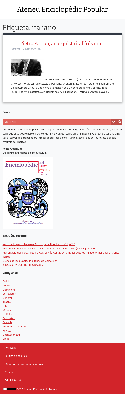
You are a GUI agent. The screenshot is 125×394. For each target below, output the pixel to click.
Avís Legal (10, 347)
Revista (7, 330)
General (7, 297)
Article (6, 281)
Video (6, 338)
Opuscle (7, 322)
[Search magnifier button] (119, 122)
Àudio (6, 285)
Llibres (6, 305)
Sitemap (9, 372)
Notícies (7, 314)
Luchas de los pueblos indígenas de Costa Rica (30, 260)
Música (7, 310)
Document (9, 289)
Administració (13, 380)
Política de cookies (16, 355)
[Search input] (39, 122)
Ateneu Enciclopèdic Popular (62, 9)
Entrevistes (9, 293)
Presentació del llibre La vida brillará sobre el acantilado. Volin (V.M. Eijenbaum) (49, 248)
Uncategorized (11, 334)
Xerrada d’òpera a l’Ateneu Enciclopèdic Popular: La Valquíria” (39, 244)
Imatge (7, 301)
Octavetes (9, 318)
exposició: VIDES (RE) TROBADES (23, 264)
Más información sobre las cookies (25, 363)
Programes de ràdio (14, 326)
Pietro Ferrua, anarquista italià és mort (62, 43)
